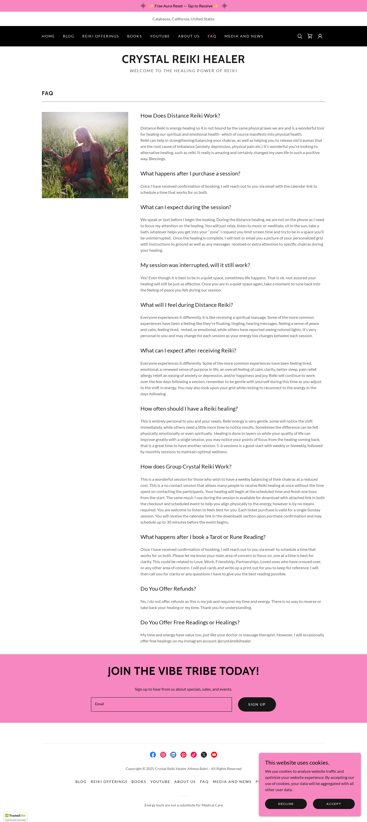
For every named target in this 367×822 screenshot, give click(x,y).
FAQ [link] (212, 36)
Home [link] (48, 36)
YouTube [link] (160, 36)
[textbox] (161, 704)
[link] (310, 36)
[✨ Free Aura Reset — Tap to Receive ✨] (183, 6)
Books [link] (134, 36)
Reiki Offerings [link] (100, 36)
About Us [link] (189, 36)
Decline (286, 804)
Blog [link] (68, 36)
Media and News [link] (244, 36)
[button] (320, 36)
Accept (333, 804)
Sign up (257, 704)
